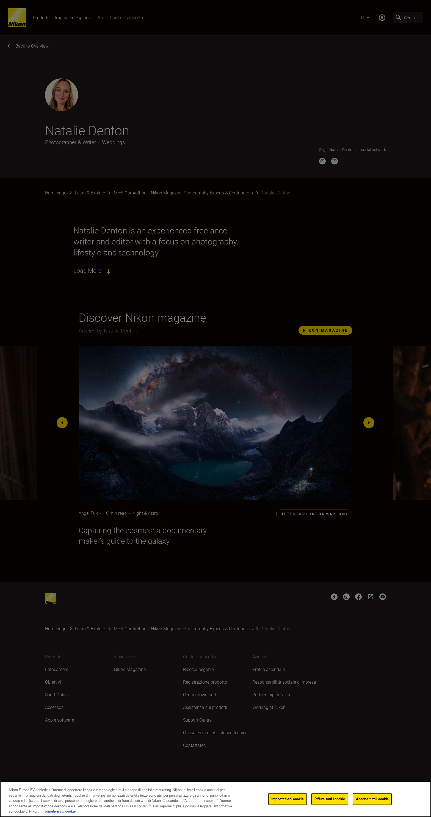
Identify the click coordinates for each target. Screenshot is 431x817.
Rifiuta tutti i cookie (329, 799)
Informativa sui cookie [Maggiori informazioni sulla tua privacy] (58, 811)
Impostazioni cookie (287, 799)
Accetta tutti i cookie (372, 799)
